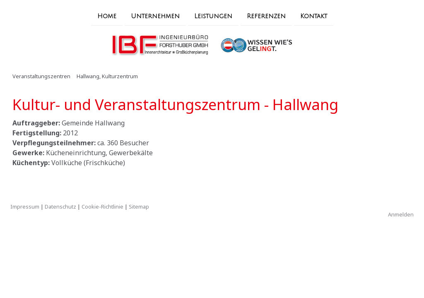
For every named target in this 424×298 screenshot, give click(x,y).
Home (106, 15)
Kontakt (313, 15)
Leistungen (213, 15)
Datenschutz (60, 206)
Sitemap (139, 206)
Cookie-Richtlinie (102, 206)
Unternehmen (155, 15)
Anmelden (401, 214)
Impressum (24, 206)
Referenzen (266, 15)
